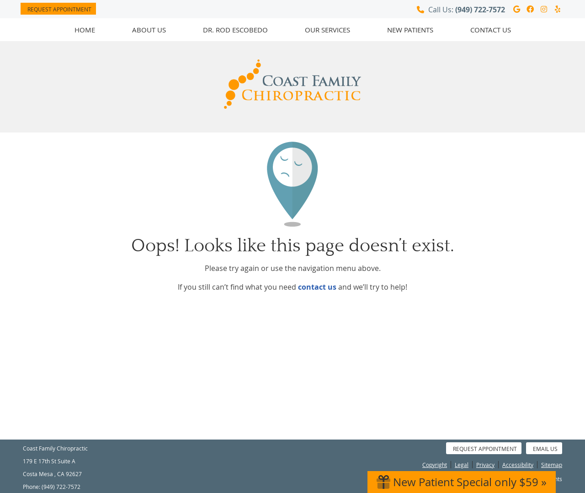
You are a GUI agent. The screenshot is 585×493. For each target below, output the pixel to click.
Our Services (327, 29)
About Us (149, 29)
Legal (461, 464)
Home (84, 29)
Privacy (485, 464)
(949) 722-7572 (480, 10)
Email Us (545, 448)
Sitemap (551, 464)
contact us (317, 287)
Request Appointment (59, 9)
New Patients (410, 29)
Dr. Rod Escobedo (235, 29)
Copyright (434, 464)
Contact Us (490, 29)
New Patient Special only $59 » (462, 482)
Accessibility (517, 464)
